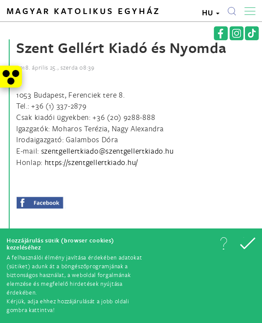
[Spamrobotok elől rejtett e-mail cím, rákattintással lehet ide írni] (107, 151)
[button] (223, 243)
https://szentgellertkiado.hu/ (91, 162)
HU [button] (211, 12)
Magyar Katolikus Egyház (83, 11)
